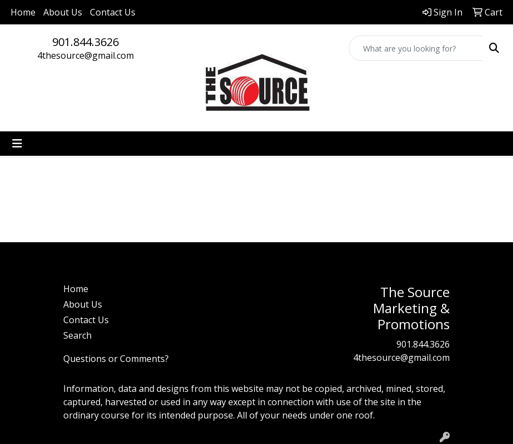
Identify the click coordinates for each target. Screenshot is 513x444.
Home (23, 12)
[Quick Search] (416, 48)
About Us (62, 12)
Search (77, 335)
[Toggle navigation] (17, 143)
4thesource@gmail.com (85, 55)
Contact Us (112, 12)
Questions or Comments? (116, 359)
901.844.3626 (85, 41)
